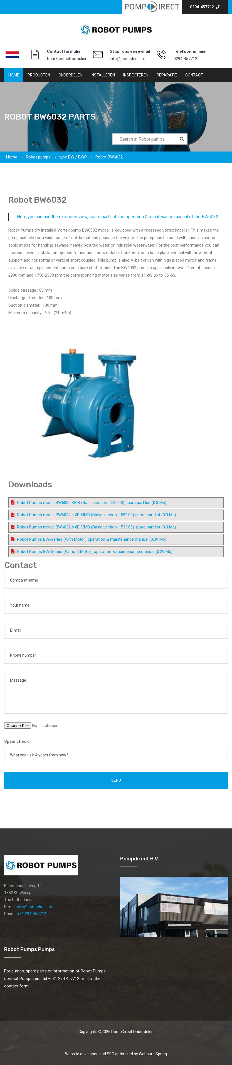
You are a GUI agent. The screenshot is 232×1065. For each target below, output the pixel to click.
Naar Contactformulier (67, 58)
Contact (194, 75)
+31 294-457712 (31, 914)
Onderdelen (70, 75)
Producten (39, 75)
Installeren (103, 75)
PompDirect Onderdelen (132, 1031)
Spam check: (17, 741)
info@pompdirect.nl (127, 58)
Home (13, 75)
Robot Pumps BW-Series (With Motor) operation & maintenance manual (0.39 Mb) (91, 539)
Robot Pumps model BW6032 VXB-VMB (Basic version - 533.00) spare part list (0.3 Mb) (96, 527)
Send (116, 780)
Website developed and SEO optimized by (116, 1054)
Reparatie (167, 75)
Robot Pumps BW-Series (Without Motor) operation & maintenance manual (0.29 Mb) (94, 551)
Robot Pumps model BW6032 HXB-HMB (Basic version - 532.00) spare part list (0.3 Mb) (96, 514)
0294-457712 (204, 7)
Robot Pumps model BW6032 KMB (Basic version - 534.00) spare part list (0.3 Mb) (91, 502)
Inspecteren (135, 75)
